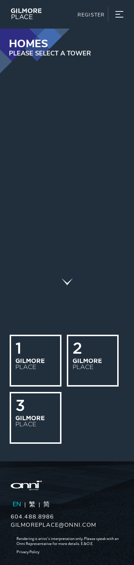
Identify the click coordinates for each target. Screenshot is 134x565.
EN (17, 504)
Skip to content (28, 33)
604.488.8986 (32, 516)
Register (91, 14)
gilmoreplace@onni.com (53, 524)
